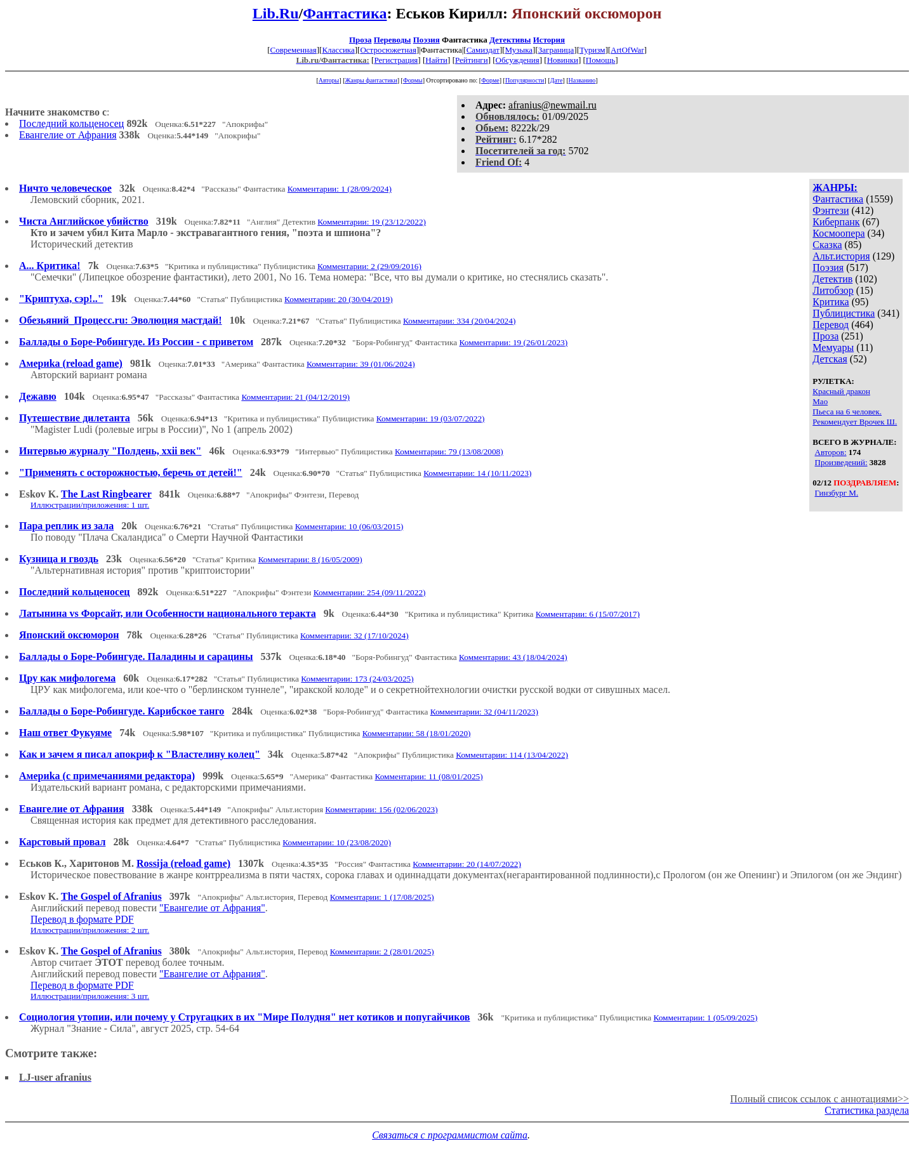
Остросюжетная (388, 50)
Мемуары (833, 347)
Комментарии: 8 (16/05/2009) (310, 559)
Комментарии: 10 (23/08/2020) (336, 842)
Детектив (832, 279)
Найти (436, 60)
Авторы (329, 80)
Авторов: (831, 452)
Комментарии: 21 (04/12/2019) (295, 397)
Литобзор (833, 290)
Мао (820, 401)
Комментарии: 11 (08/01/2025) (428, 776)
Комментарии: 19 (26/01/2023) (514, 342)
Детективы (510, 39)
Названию (582, 80)
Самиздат (483, 50)
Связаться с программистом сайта (449, 1135)
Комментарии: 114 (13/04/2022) (512, 755)
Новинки (562, 60)
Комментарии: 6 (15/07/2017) (588, 614)
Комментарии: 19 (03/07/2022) (430, 418)
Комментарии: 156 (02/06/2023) (381, 809)
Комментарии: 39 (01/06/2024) (361, 364)
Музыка (519, 50)
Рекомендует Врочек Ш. (854, 421)
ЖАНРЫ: (835, 187)
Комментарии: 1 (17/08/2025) (382, 897)
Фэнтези (830, 210)
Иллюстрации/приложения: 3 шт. (89, 996)
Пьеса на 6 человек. (847, 411)
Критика (830, 301)
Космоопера (838, 233)
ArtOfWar (627, 50)
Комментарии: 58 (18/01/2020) (416, 733)
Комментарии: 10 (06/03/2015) (349, 526)
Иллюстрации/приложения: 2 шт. (89, 930)
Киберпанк (835, 221)
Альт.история (841, 256)
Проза (360, 39)
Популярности (524, 80)
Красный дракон (841, 391)
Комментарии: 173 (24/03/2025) (357, 678)
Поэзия (426, 39)
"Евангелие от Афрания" (212, 907)
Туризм (592, 50)
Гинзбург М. (837, 493)
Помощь (600, 60)
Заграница (556, 50)
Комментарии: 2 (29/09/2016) (369, 266)
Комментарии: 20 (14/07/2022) (467, 864)
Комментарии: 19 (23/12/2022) (371, 222)
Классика (338, 50)
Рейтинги (471, 60)
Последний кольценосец (71, 123)
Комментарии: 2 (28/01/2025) (382, 951)
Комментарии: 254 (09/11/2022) (370, 592)
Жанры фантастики (371, 80)
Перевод (830, 324)
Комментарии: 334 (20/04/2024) (459, 321)
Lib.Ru (276, 13)
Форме (490, 80)
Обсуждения (518, 60)
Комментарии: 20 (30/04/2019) (338, 299)
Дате (556, 80)
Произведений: (841, 462)
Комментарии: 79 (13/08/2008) (449, 451)
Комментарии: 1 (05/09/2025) (705, 1017)
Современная (293, 50)
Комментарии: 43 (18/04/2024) (513, 657)
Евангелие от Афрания (68, 134)
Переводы (392, 39)
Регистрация (396, 60)
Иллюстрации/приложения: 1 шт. (89, 505)
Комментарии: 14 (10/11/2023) (477, 473)
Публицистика (843, 313)
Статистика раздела (867, 1110)
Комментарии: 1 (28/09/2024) (340, 189)
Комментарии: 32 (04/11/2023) (484, 711)
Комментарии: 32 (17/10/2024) (354, 635)
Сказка (827, 244)
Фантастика (345, 13)
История (549, 39)
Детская (829, 358)
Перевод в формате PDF (82, 919)
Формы (413, 80)
